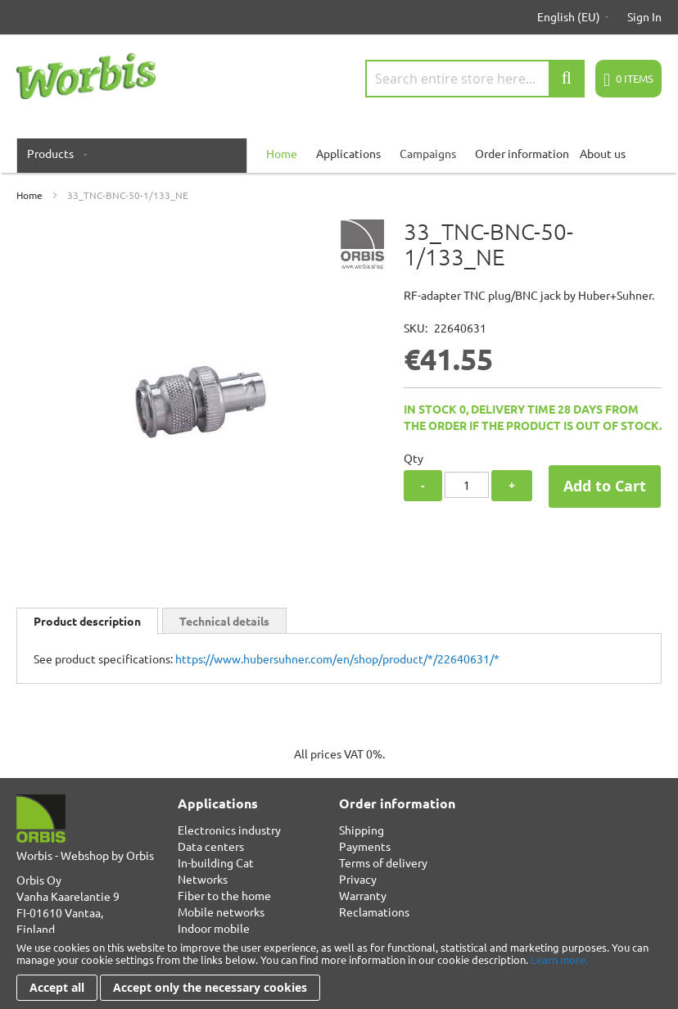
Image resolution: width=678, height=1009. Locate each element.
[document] (339, 971)
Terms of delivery (383, 862)
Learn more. (559, 959)
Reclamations (374, 911)
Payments (365, 846)
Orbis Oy (38, 879)
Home (29, 194)
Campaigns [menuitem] (428, 153)
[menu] (339, 153)
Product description (87, 620)
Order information (522, 153)
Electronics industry (229, 829)
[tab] (87, 621)
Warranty (362, 895)
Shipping (361, 829)
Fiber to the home (224, 895)
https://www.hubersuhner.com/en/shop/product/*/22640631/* (337, 658)
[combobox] (475, 78)
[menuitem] (53, 153)
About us (603, 153)
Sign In (644, 16)
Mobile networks (221, 911)
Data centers (211, 846)
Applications (348, 153)
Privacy (358, 878)
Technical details (224, 620)
